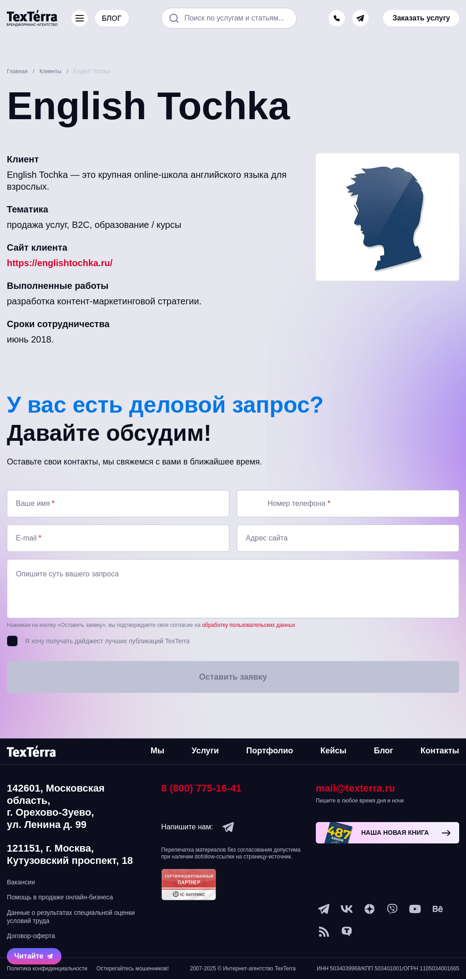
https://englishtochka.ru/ (59, 263)
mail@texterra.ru (355, 788)
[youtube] (415, 909)
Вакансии (21, 882)
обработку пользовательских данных (248, 625)
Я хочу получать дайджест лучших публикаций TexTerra (107, 641)
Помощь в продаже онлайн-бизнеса (60, 897)
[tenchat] (347, 931)
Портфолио (269, 750)
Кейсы (333, 750)
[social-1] (324, 931)
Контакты (439, 750)
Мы (157, 750)
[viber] (392, 909)
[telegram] (360, 18)
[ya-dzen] (369, 909)
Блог (383, 750)
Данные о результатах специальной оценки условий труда (71, 916)
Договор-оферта (31, 935)
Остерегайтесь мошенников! (132, 968)
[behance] (438, 909)
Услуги (205, 750)
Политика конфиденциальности (47, 968)
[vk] (347, 909)
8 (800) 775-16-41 (201, 788)
